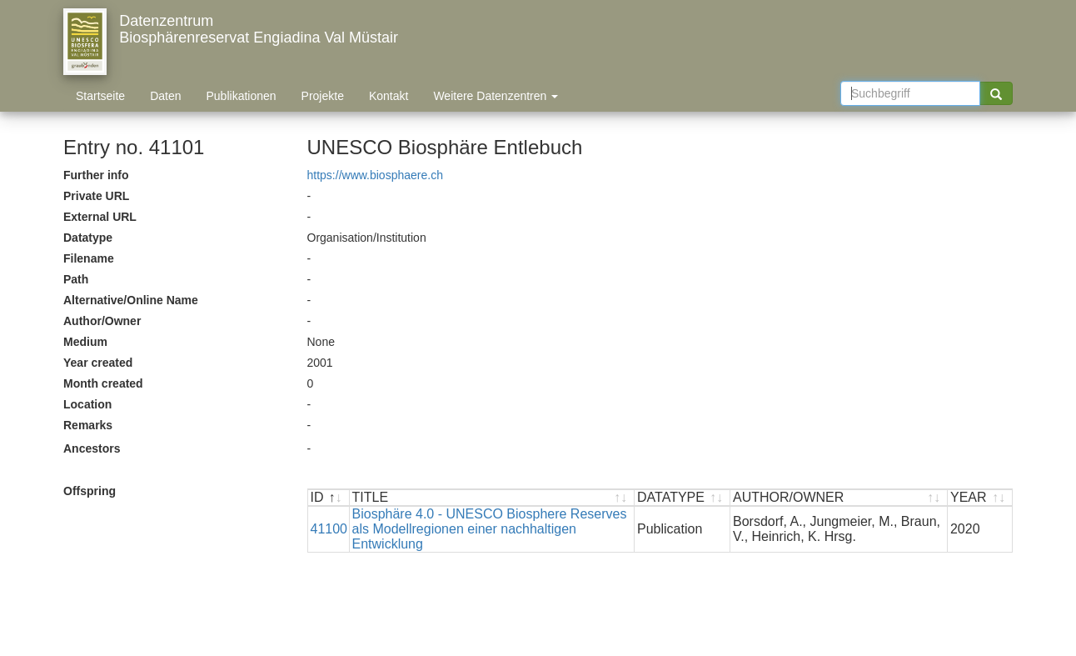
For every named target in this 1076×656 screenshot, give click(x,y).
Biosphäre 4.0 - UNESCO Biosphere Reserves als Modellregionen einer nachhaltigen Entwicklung (489, 529)
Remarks (87, 425)
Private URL (96, 196)
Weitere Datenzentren (495, 96)
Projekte (322, 96)
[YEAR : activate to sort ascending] (980, 498)
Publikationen (241, 96)
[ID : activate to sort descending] (329, 498)
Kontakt (388, 96)
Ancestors (91, 448)
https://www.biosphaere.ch (375, 175)
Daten (165, 96)
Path (75, 279)
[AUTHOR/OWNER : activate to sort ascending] (839, 498)
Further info (96, 175)
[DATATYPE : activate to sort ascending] (682, 498)
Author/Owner (102, 321)
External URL (100, 216)
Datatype (87, 237)
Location (87, 404)
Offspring (89, 491)
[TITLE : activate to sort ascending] (492, 498)
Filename (88, 258)
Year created (97, 362)
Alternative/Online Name (130, 300)
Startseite (100, 96)
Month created (103, 383)
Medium (85, 341)
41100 (329, 529)
